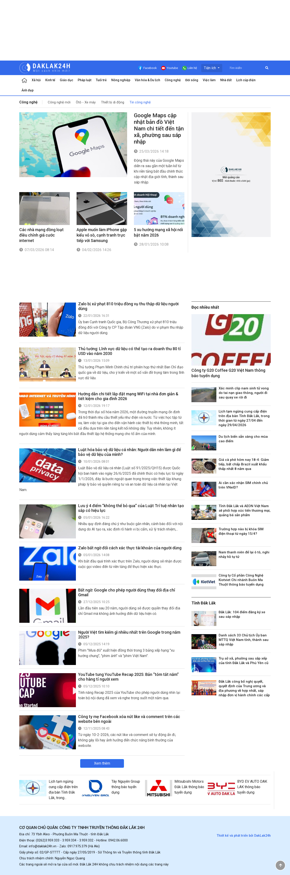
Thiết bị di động (112, 102)
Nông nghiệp (120, 80)
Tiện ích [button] (210, 68)
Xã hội (36, 80)
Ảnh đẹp (28, 90)
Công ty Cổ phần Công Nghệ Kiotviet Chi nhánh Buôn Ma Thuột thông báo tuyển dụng (241, 580)
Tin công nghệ (140, 102)
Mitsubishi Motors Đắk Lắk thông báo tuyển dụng (189, 786)
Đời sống (191, 80)
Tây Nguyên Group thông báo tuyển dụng (125, 786)
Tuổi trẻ (101, 80)
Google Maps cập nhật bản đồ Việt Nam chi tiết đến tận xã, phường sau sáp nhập (159, 128)
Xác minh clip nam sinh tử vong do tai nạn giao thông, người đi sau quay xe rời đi (244, 392)
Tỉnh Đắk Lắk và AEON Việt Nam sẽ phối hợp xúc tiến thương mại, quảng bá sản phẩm (245, 510)
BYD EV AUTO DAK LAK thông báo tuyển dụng (252, 786)
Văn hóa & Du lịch (147, 80)
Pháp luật (84, 80)
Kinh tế (50, 80)
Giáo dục (66, 80)
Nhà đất (226, 80)
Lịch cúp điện (246, 80)
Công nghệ (173, 80)
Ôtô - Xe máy (86, 102)
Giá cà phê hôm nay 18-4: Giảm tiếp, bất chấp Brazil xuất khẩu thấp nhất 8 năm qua (244, 464)
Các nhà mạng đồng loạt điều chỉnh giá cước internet (41, 235)
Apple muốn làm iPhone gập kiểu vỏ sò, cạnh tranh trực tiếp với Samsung (102, 235)
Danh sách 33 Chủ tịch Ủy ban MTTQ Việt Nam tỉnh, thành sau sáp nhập (243, 639)
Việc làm (209, 80)
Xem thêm (102, 763)
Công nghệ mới (59, 102)
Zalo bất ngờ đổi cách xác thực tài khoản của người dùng (129, 547)
